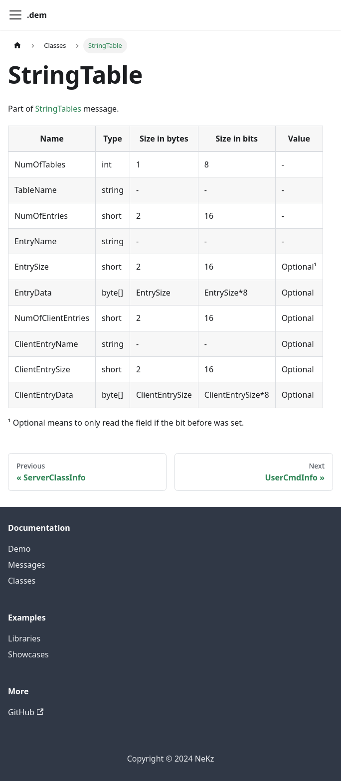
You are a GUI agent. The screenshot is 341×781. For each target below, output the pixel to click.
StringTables (58, 108)
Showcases (28, 654)
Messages (26, 564)
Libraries (24, 638)
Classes (21, 580)
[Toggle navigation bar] (15, 14)
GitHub (25, 712)
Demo (19, 548)
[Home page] (17, 45)
